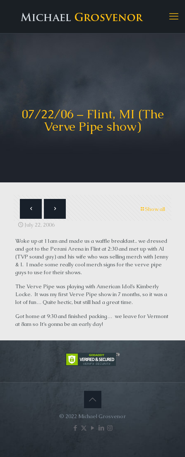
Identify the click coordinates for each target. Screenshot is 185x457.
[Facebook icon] (75, 428)
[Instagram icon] (110, 428)
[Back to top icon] (92, 399)
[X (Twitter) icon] (84, 428)
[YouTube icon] (92, 428)
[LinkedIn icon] (101, 428)
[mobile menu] (174, 17)
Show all (152, 209)
